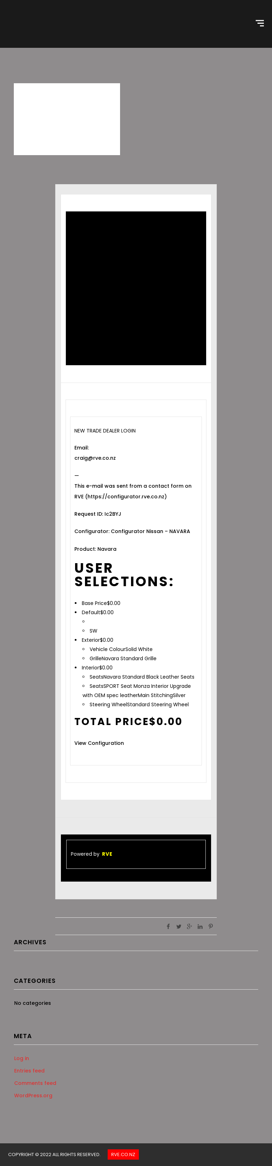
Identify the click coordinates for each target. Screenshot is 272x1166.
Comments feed (35, 1083)
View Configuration (99, 743)
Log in (21, 1058)
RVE (107, 853)
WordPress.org (33, 1095)
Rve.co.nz (123, 1154)
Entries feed (29, 1070)
